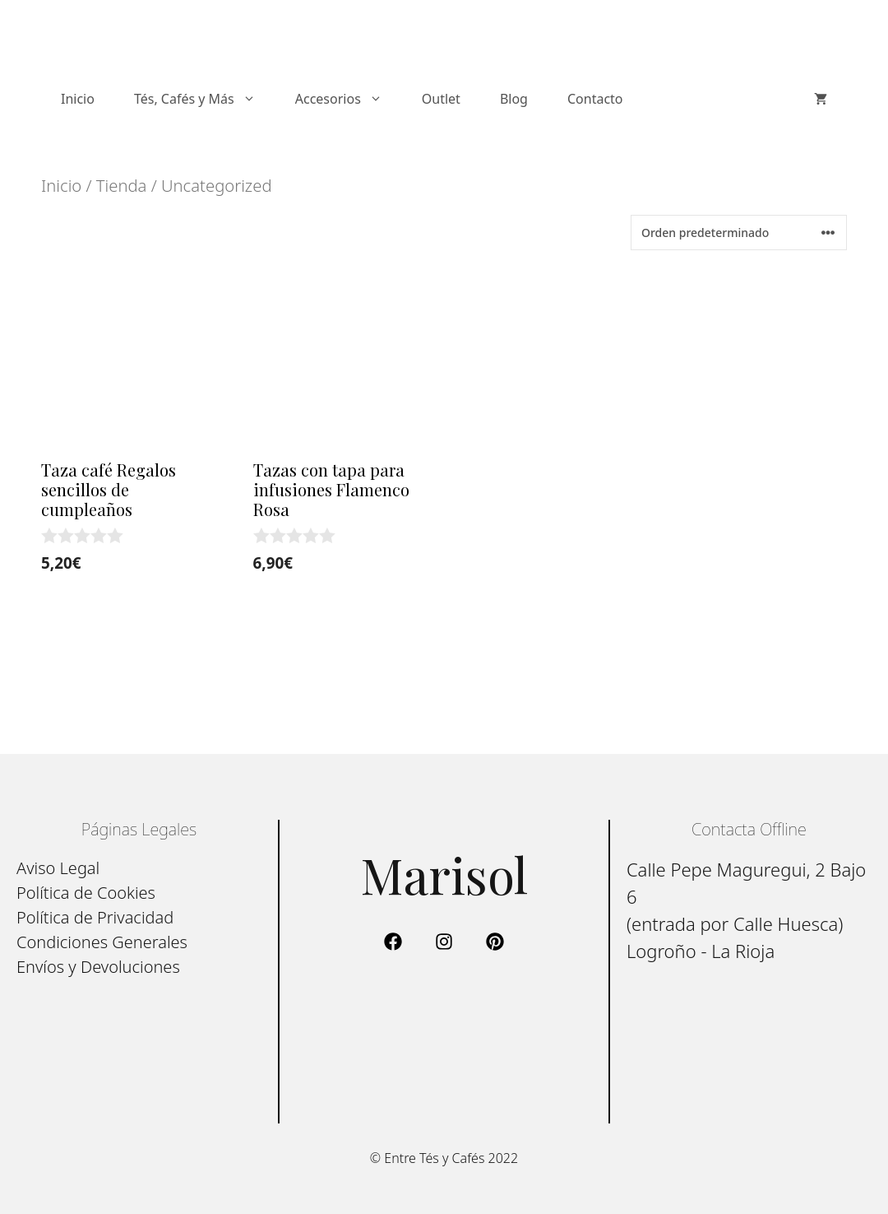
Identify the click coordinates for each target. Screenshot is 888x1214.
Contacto (595, 99)
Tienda (121, 185)
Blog (514, 99)
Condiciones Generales (101, 942)
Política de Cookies (85, 892)
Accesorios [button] (348, 99)
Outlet (441, 99)
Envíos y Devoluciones (98, 967)
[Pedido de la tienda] (739, 232)
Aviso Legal (57, 868)
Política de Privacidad (94, 917)
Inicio (78, 99)
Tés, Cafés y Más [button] (204, 99)
